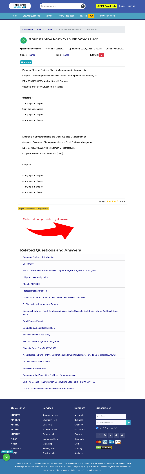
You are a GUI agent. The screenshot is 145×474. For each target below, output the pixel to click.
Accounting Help (50, 415)
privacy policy (111, 428)
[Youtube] (116, 435)
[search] (83, 6)
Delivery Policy (82, 467)
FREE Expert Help (106, 6)
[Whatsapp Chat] (6, 457)
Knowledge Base (66, 16)
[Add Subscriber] (128, 422)
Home (14, 16)
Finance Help (49, 434)
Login (121, 6)
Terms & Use (71, 467)
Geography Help (50, 439)
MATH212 (15, 429)
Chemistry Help (50, 420)
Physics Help (49, 453)
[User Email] (111, 422)
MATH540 (15, 420)
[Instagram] (104, 435)
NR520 (14, 453)
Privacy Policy (60, 467)
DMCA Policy (48, 467)
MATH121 (15, 424)
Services (49, 16)
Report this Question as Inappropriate (33, 209)
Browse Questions (31, 16)
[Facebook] (99, 435)
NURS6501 (16, 448)
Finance (31, 55)
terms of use (122, 428)
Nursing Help (49, 448)
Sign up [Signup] (131, 6)
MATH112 (15, 434)
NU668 (14, 444)
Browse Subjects (107, 16)
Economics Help (50, 429)
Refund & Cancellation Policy (100, 467)
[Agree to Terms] (97, 428)
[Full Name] (111, 416)
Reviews (86, 16)
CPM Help (47, 424)
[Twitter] (110, 435)
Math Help (47, 444)
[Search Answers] (60, 6)
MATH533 (15, 415)
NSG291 (15, 439)
